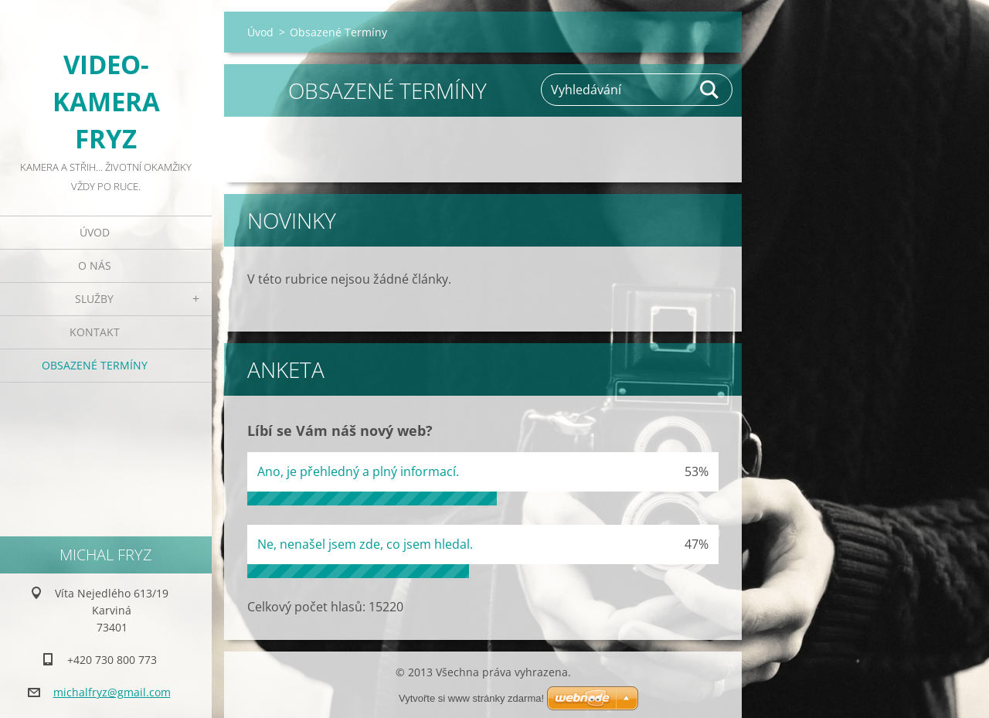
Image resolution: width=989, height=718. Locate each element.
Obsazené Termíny (95, 365)
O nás (94, 265)
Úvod (95, 232)
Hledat (710, 89)
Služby (94, 298)
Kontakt (95, 332)
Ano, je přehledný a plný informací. (358, 471)
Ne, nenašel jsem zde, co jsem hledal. (365, 544)
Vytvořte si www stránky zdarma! (471, 698)
